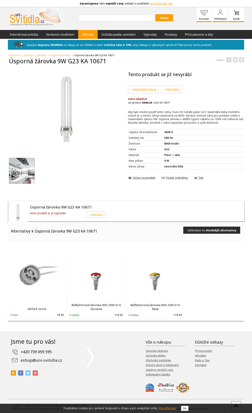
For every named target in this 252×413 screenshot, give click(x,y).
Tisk (200, 177)
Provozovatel (203, 351)
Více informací (167, 408)
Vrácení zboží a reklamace (162, 365)
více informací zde (160, 3)
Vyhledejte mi (211, 230)
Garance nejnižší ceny (159, 370)
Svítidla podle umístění (119, 34)
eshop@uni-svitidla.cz (41, 360)
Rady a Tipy (202, 360)
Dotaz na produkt (144, 177)
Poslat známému (177, 177)
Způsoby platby (156, 355)
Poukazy (171, 34)
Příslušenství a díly (199, 34)
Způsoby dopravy (157, 351)
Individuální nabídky (158, 374)
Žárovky (88, 34)
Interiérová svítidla (24, 34)
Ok (184, 408)
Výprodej (150, 34)
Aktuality (200, 355)
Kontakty (201, 365)
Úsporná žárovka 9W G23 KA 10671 (61, 207)
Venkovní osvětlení (60, 34)
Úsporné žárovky (60, 55)
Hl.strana (14, 55)
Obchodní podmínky (158, 360)
